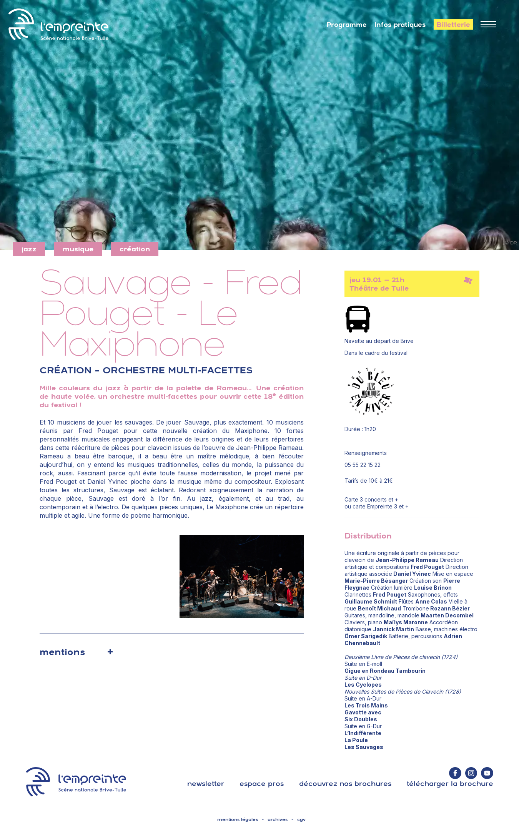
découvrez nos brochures (345, 783)
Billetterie (453, 24)
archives (278, 819)
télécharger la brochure (450, 783)
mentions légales (237, 819)
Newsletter (205, 783)
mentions (62, 651)
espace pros (262, 783)
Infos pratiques (400, 24)
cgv (301, 819)
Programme (346, 24)
